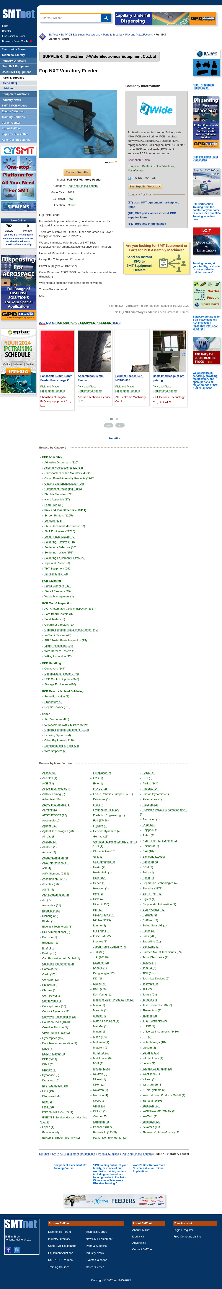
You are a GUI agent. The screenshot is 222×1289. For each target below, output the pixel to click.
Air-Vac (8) (49, 836)
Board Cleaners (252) (57, 585)
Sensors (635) (53, 520)
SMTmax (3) (150, 920)
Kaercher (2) (101, 962)
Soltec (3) (148, 930)
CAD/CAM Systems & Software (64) (66, 724)
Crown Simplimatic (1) (56, 1032)
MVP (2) (98, 1063)
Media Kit (138, 1236)
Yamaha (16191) (152, 1100)
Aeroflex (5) (49, 809)
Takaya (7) (149, 962)
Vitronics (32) (150, 1052)
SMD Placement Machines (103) (64, 526)
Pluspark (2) (150, 804)
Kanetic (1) (100, 968)
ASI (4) (46, 868)
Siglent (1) (148, 899)
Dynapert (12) (50, 1080)
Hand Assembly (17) (57, 499)
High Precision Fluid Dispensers (205, 158)
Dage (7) (47, 1048)
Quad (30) (148, 824)
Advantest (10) (51, 799)
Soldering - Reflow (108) (59, 542)
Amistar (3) (49, 852)
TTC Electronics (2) (154, 1021)
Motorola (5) (100, 1047)
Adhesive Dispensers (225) (61, 462)
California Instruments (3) (58, 963)
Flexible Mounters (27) (58, 494)
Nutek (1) (98, 1105)
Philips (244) (150, 783)
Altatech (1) (49, 847)
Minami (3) (99, 1031)
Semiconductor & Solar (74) (61, 745)
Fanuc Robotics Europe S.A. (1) (113, 794)
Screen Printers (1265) (58, 515)
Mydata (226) (101, 1068)
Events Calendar (96, 1260)
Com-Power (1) (51, 995)
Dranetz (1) (49, 1069)
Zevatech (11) (151, 1127)
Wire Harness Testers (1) (60, 651)
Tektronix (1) (150, 984)
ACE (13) (48, 783)
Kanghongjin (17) (103, 973)
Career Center (95, 1267)
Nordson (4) (100, 1095)
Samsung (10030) (153, 856)
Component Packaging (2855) (63, 488)
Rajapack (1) (150, 830)
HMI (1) (97, 909)
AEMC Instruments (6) (56, 804)
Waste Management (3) (59, 596)
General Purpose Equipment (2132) (66, 729)
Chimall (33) (49, 985)
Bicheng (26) (50, 916)
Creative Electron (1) (55, 1027)
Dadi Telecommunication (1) (59, 1043)
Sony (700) (149, 936)
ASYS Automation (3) (55, 894)
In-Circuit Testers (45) (57, 635)
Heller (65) (99, 877)
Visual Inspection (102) (58, 645)
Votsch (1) (148, 1063)
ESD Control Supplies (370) (61, 679)
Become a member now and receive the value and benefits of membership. (18, 241)
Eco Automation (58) (55, 1085)
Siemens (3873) (152, 888)
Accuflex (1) (49, 778)
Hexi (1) (98, 893)
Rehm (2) (148, 835)
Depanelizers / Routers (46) (61, 673)
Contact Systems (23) (55, 1011)
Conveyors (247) (54, 668)
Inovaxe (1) (100, 941)
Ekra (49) (48, 1091)
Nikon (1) (98, 1084)
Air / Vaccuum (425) (56, 719)
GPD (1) (98, 856)
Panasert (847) (102, 1127)
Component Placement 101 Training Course (70, 1167)
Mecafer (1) (100, 1026)
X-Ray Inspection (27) (58, 656)
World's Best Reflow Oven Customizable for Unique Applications (149, 1168)
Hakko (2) (99, 867)
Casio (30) (48, 974)
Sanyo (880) (150, 861)
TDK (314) (148, 973)
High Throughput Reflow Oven (203, 86)
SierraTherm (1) (152, 893)
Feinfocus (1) (101, 799)
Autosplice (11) (51, 905)
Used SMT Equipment (62, 1245)
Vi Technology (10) (154, 1042)
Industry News (95, 1253)
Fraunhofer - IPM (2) (106, 809)
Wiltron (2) (148, 1079)
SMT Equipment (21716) (59, 531)
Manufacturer (136, 170)
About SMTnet (141, 1230)
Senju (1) (148, 877)
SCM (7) (147, 867)
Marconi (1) (100, 1015)
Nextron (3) (100, 1074)
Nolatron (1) (100, 1090)
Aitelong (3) (49, 841)
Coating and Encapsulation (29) (64, 483)
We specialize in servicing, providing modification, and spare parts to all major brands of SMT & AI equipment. (206, 380)
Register (6, 31)
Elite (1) (47, 1101)
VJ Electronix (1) (152, 1058)
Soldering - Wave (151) (58, 552)
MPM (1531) (101, 1052)
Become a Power (17, 41)
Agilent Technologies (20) (58, 831)
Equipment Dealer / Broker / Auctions (151, 166)
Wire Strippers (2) (55, 751)
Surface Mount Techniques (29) (161, 952)
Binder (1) (48, 921)
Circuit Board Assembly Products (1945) (69, 478)
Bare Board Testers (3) (58, 614)
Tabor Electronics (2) (155, 957)
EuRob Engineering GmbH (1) (61, 1137)
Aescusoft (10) (51, 820)
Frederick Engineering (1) (109, 815)
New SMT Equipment (99, 1239)
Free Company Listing (14, 36)
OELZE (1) (99, 1111)
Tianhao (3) (149, 1015)
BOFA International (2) (56, 932)
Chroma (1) (49, 990)
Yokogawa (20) (151, 1121)
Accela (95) (49, 772)
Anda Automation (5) (55, 857)
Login (5, 25)
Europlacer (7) (102, 772)
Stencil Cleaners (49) (57, 591)
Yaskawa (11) (151, 1105)
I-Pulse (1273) (102, 920)
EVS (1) (98, 778)
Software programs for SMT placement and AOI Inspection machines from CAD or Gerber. (207, 322)
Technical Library (96, 1231)
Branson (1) (49, 937)
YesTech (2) (149, 1116)
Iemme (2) (99, 925)
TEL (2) (147, 989)
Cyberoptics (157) (53, 1038)
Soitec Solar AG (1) (154, 925)
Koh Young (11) (103, 994)
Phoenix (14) (150, 788)
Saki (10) (148, 851)
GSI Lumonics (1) (104, 861)
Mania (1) (99, 1005)
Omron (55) (100, 1116)
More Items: (80, 323)
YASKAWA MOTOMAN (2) (158, 1111)
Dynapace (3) (50, 1075)
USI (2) (146, 1037)
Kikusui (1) (99, 984)
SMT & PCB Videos (60, 1260)
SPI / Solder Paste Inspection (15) (65, 640)
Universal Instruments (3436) (160, 1031)
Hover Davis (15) (103, 914)
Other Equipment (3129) (59, 740)
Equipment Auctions (60, 1253)
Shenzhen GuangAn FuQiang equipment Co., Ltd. (55, 401)
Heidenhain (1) (102, 872)
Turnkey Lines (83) (56, 573)
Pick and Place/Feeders (139, 34)
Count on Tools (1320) (56, 1022)
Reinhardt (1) (150, 846)
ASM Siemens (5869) (55, 873)
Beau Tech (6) (51, 910)
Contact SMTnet (142, 1249)
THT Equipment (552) (58, 568)
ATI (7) (46, 900)
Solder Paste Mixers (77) (59, 536)
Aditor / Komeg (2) (53, 794)
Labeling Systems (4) (57, 735)
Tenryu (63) (149, 994)
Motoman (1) (101, 1042)
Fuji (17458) (101, 820)
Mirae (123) (100, 1037)
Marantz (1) (100, 1010)
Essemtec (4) (50, 1132)
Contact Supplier (77, 172)
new (70, 198)
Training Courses (59, 1267)
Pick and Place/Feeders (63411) (65, 510)
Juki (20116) (101, 957)
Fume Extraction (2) (56, 696)
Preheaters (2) (53, 701)
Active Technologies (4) (56, 788)
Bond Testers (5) (54, 619)
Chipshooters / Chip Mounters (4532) (67, 473)
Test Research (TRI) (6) (157, 1005)
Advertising (139, 1242)
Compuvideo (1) (52, 1000)
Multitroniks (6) (102, 1058)
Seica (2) (148, 872)
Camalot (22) (50, 969)
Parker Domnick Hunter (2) (110, 1137)
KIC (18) (98, 978)
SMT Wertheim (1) (153, 909)
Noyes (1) (99, 1100)
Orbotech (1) (101, 1121)
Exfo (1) (98, 783)
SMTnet (53, 34)
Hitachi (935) (101, 904)
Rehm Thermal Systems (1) (159, 840)
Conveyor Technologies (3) (59, 1016)
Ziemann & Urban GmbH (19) (160, 1132)
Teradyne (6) (150, 999)
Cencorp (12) (50, 979)
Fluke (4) (98, 804)
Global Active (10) (104, 851)
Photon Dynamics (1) (155, 794)
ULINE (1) (148, 1026)
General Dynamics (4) (106, 831)
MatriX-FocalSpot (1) (106, 1021)
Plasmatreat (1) (152, 799)
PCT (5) (147, 778)
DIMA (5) (47, 1064)
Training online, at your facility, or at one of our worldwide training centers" (206, 268)
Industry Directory (59, 1239)
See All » (114, 438)
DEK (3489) (49, 1059)
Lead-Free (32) (53, 505)
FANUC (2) (100, 788)
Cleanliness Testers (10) (59, 624)
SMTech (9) (149, 914)
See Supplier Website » (145, 186)
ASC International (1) (55, 863)
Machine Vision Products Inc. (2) (113, 999)
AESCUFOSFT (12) (54, 815)
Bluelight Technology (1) (57, 926)
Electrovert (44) (52, 1096)
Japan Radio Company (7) (109, 946)
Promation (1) (151, 819)
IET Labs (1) (100, 930)
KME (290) (99, 989)
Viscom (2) (149, 1047)
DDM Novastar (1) (53, 1053)
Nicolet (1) (99, 1079)
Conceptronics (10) (54, 1006)
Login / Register (183, 1230)
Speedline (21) (151, 941)
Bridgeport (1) (50, 942)
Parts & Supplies (112, 34)
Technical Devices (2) (155, 978)
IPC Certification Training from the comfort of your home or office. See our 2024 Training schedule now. (206, 212)
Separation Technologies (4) (160, 883)
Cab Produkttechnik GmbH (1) (61, 958)
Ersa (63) (48, 1106)
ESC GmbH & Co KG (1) (57, 1112)
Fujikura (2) (100, 826)
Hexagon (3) (101, 888)
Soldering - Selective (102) (61, 547)
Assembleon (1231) (54, 879)
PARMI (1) (148, 772)
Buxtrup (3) (49, 953)
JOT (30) (98, 952)
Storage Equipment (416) (60, 684)
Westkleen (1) (151, 1074)
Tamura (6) (149, 968)
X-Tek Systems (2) (153, 1090)
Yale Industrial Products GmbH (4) (163, 1095)
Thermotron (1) (151, 1010)
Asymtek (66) (50, 884)
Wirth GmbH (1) (152, 1084)
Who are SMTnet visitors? (18, 234)
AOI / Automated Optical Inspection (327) (70, 608)
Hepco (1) (99, 883)
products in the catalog (147, 223)
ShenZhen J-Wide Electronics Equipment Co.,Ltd (111, 56)
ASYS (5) (48, 889)
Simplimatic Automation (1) (159, 904)
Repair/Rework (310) (57, 707)
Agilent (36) (49, 826)
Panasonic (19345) (105, 1132)
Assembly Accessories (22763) (63, 467)
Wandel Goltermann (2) (157, 1068)
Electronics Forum (59, 1231)
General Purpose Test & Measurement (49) (71, 629)
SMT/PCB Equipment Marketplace (80, 34)
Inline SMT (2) (102, 936)
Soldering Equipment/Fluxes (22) (64, 558)
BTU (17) (48, 947)
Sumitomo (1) (150, 946)
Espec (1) (48, 1127)
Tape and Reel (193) (57, 563)
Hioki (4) (98, 899)
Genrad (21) (100, 836)
